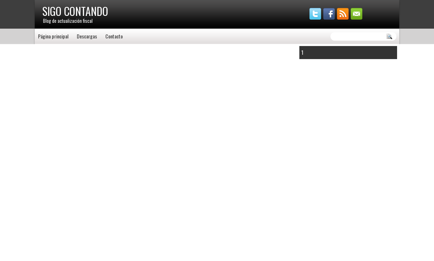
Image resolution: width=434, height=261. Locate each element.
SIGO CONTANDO (75, 11)
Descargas (87, 36)
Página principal (53, 36)
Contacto (114, 36)
